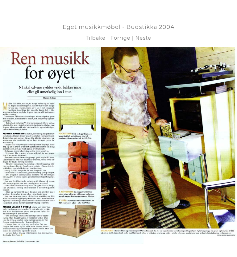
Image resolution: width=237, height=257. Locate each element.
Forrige (120, 38)
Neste (143, 38)
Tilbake (96, 38)
